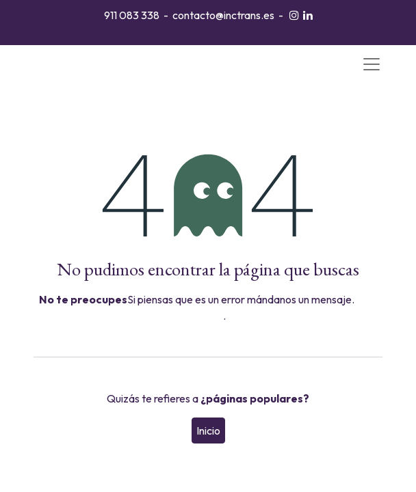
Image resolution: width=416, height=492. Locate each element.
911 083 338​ (131, 15)
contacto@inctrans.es (223, 15)
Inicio (208, 430)
